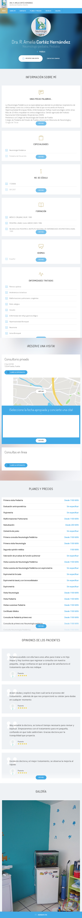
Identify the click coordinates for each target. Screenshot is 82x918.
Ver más (41, 626)
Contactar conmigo (53, 58)
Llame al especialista (16, 372)
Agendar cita (41, 915)
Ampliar (41, 391)
